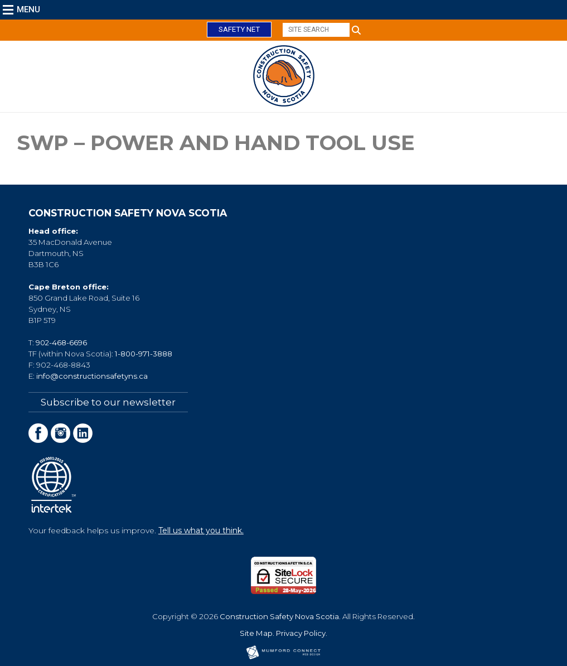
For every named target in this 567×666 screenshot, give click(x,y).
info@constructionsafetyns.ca (92, 375)
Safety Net (239, 29)
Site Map (256, 633)
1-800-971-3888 (143, 353)
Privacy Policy (301, 633)
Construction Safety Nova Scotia (279, 616)
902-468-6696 (61, 342)
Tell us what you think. (201, 530)
